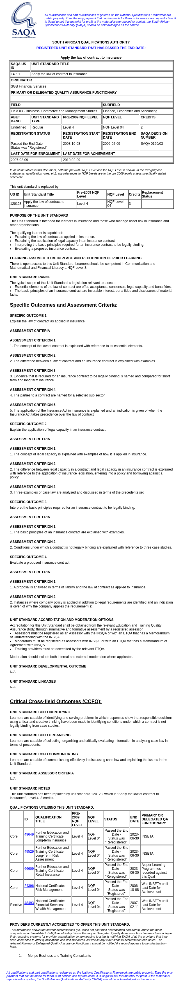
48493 (29, 903)
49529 (29, 852)
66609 (29, 869)
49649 (29, 834)
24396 (29, 886)
